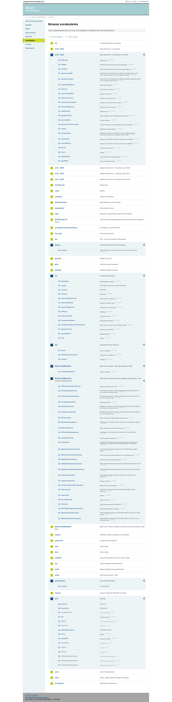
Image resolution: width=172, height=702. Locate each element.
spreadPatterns (66, 333)
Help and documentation (33, 21)
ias (56, 276)
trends (63, 152)
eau (62, 617)
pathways (64, 311)
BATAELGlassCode (67, 406)
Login (129, 1)
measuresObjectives (68, 307)
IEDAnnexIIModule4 (63, 527)
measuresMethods (67, 302)
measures (64, 89)
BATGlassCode (66, 418)
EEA (34, 1)
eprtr (57, 214)
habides (58, 270)
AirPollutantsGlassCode (69, 391)
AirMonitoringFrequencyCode (71, 386)
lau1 (56, 546)
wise (57, 678)
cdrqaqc (63, 64)
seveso (58, 593)
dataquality (59, 208)
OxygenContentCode (68, 481)
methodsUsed (65, 111)
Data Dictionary (41, 17)
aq (56, 43)
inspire (58, 535)
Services (28, 44)
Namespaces (30, 48)
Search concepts (73, 36)
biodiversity (60, 185)
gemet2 (58, 258)
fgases (57, 245)
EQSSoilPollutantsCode (69, 459)
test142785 (64, 638)
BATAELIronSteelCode (68, 412)
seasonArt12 (65, 139)
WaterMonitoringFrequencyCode (72, 508)
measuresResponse (67, 107)
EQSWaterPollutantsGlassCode (71, 464)
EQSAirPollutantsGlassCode (70, 449)
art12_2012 (59, 49)
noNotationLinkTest (67, 630)
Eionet (34, 17)
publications (60, 581)
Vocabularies (30, 40)
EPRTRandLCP (61, 220)
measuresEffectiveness (68, 298)
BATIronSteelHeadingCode (70, 432)
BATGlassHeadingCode (69, 422)
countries (64, 69)
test (56, 599)
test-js (63, 634)
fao (56, 239)
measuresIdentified (67, 93)
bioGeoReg (64, 281)
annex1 (63, 350)
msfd (57, 569)
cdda (57, 191)
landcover (59, 541)
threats (63, 147)
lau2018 (58, 558)
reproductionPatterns (68, 320)
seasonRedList (66, 143)
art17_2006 (59, 168)
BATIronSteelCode (67, 428)
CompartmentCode (67, 438)
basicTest (64, 604)
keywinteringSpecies (68, 84)
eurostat (58, 233)
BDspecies (64, 60)
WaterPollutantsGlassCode (70, 513)
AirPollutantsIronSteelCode (70, 396)
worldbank (59, 683)
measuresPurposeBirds (69, 102)
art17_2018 (59, 179)
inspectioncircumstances (69, 355)
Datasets (28, 25)
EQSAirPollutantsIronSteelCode (71, 455)
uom (57, 672)
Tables (27, 29)
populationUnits (66, 115)
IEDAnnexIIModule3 (63, 378)
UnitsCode (64, 504)
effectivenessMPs (67, 73)
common (58, 197)
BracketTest (65, 608)
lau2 (56, 552)
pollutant (64, 359)
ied (56, 345)
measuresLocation (67, 98)
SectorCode (65, 495)
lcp (56, 563)
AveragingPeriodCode (68, 402)
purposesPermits (66, 316)
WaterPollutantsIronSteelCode (71, 518)
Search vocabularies (57, 36)
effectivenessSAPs (67, 79)
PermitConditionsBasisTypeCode (72, 485)
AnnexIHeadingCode (68, 371)
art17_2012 (59, 173)
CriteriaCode (65, 442)
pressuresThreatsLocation (70, 124)
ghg (56, 264)
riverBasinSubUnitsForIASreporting (73, 325)
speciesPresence (66, 329)
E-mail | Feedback (31, 695)
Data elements (30, 33)
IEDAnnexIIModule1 (63, 366)
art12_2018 (59, 55)
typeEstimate (65, 156)
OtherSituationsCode (68, 475)
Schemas (28, 36)
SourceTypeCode (66, 499)
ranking (63, 129)
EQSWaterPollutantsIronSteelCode (72, 469)
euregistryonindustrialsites (66, 228)
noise (57, 575)
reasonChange (66, 133)
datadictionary (61, 202)
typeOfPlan (64, 161)
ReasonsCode (65, 489)
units (62, 338)
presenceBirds (66, 120)
